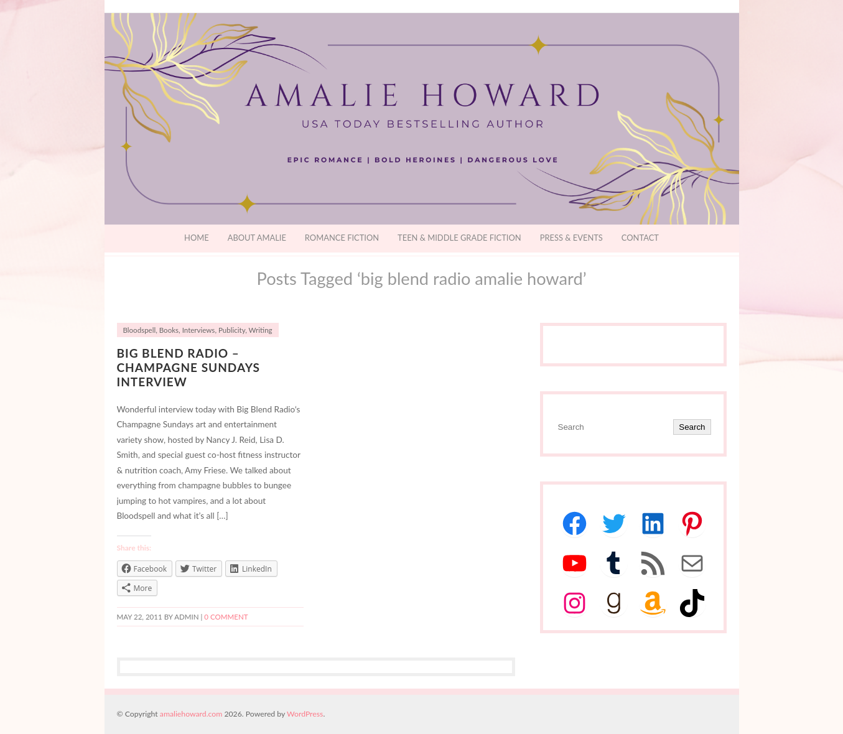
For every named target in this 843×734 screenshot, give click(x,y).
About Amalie (257, 238)
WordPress (305, 713)
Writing (260, 330)
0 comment (226, 617)
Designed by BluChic (709, 713)
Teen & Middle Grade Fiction (459, 238)
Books (169, 330)
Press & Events (571, 238)
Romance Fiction (342, 238)
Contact (640, 238)
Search (692, 427)
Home (196, 238)
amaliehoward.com (191, 713)
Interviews (198, 330)
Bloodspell (139, 330)
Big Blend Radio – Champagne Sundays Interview (188, 367)
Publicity (231, 330)
